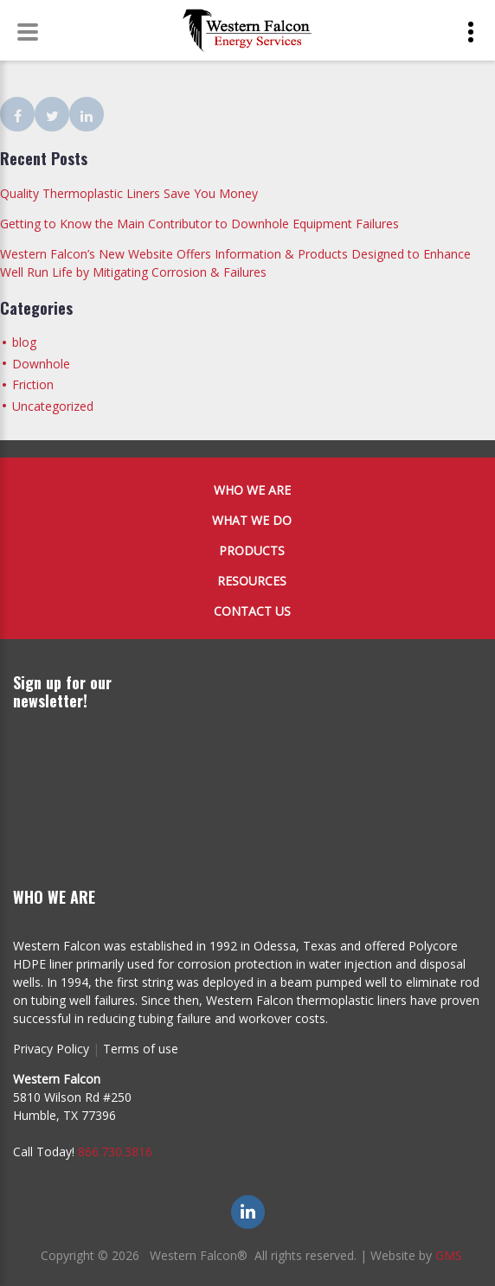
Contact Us (252, 611)
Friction (33, 384)
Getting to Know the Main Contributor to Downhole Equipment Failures (199, 223)
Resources (251, 581)
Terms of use (140, 1048)
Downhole (41, 363)
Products (252, 550)
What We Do (252, 520)
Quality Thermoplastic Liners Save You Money (129, 193)
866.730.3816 (115, 1151)
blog (24, 342)
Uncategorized (52, 406)
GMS (448, 1255)
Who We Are (252, 490)
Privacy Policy (51, 1048)
